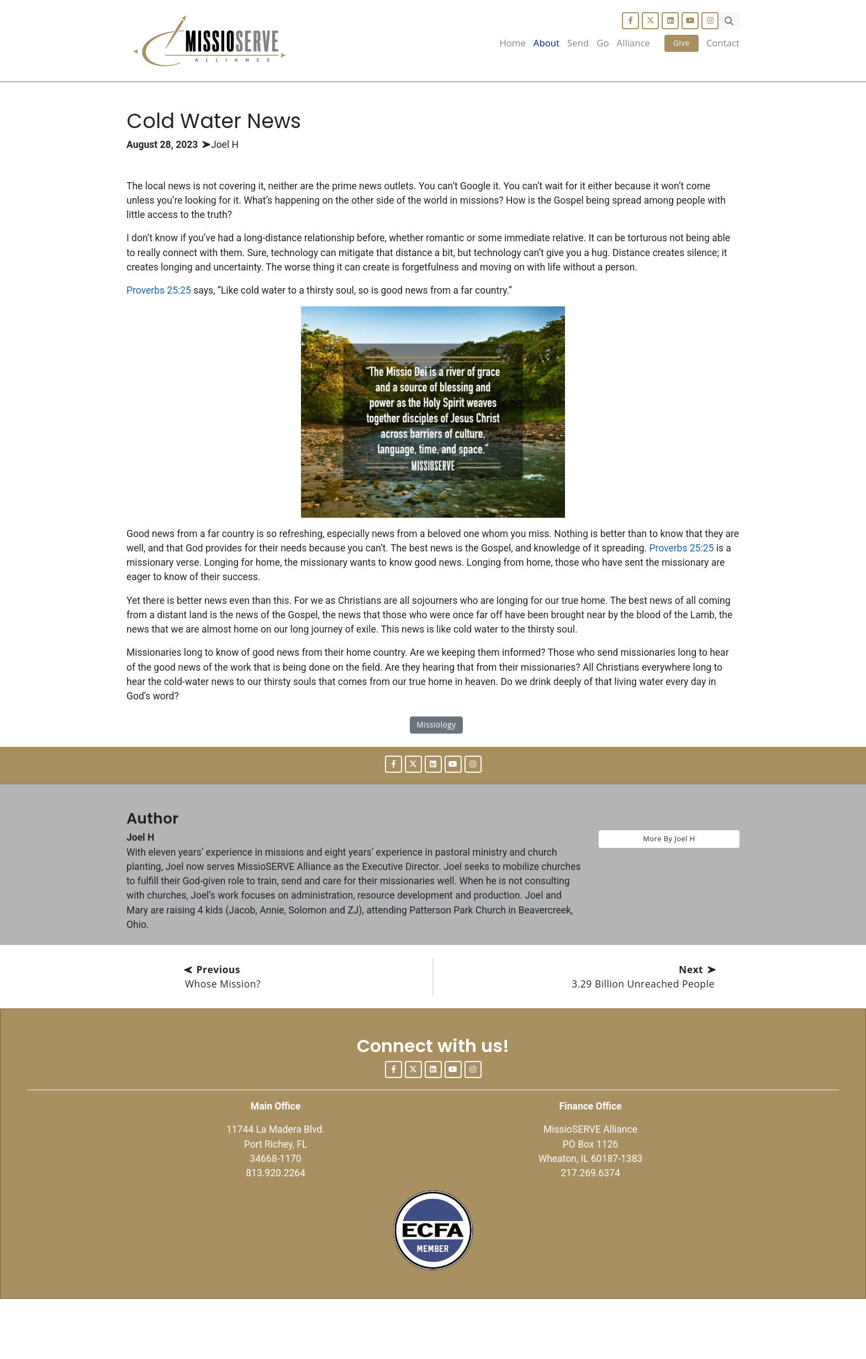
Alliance (633, 42)
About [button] (546, 42)
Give (681, 43)
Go (602, 42)
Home (512, 42)
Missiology (436, 766)
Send (578, 42)
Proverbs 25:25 (161, 317)
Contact (723, 42)
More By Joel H (669, 881)
